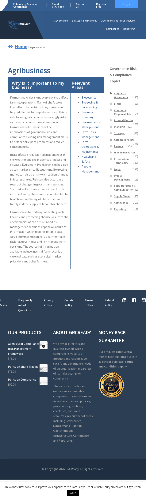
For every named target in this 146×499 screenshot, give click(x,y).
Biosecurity (89, 97)
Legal (117, 169)
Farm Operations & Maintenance (90, 147)
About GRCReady (58, 5)
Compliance (112, 28)
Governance (61, 20)
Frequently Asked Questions (25, 305)
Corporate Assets (124, 139)
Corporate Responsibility (122, 112)
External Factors (123, 120)
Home (21, 46)
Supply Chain (122, 196)
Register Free (101, 5)
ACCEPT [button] (73, 493)
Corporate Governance (121, 95)
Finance (118, 146)
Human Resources (124, 152)
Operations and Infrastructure (118, 20)
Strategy (119, 133)
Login (126, 4)
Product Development (122, 177)
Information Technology (121, 160)
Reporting (129, 28)
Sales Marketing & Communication (125, 187)
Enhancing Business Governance (25, 5)
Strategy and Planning (84, 20)
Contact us (81, 5)
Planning (119, 126)
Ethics (117, 103)
